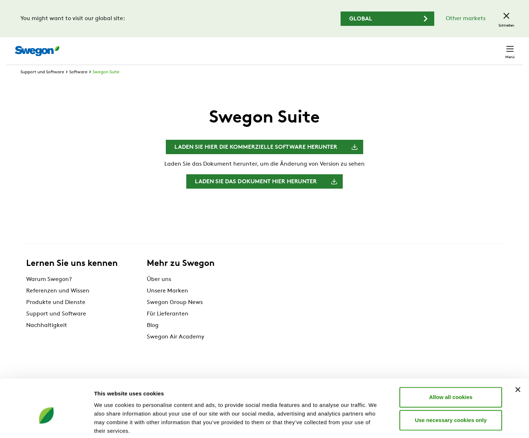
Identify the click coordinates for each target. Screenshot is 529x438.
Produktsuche (324, 47)
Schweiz (461, 47)
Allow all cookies (451, 361)
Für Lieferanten (167, 327)
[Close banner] (517, 353)
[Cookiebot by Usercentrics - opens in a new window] (46, 424)
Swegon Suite (106, 85)
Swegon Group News (175, 316)
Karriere (429, 47)
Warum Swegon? (49, 293)
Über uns (159, 293)
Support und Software (42, 85)
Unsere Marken (167, 304)
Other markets (466, 19)
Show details (376, 424)
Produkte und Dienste (55, 316)
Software (78, 85)
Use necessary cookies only (451, 384)
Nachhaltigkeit (46, 339)
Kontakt (497, 47)
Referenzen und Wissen (57, 304)
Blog (153, 339)
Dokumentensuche (382, 47)
